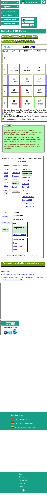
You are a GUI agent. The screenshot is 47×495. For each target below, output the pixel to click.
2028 (6, 186)
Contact (21, 486)
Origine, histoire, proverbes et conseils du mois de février (23, 277)
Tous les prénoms (19, 235)
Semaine (15, 187)
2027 (6, 182)
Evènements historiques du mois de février (18, 275)
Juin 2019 (25, 187)
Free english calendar (22, 419)
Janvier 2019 (26, 169)
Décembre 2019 (28, 206)
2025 (6, 176)
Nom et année (18, 246)
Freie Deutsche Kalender (24, 423)
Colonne (5, 216)
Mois (23, 37)
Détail (15, 249)
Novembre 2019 (28, 203)
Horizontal (5, 237)
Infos (35, 37)
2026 (6, 179)
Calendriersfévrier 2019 (10, 323)
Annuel (14, 169)
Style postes (6, 223)
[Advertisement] (32, 10)
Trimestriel (16, 176)
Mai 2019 (25, 184)
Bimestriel (15, 179)
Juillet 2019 (26, 190)
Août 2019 (25, 193)
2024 (6, 173)
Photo (4, 41)
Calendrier (15, 37)
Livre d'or (22, 483)
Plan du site (23, 480)
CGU (20, 474)
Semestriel (16, 173)
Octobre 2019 (27, 200)
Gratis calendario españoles (25, 427)
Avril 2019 (25, 180)
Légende (12, 41)
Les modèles (20, 255)
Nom (15, 243)
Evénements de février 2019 (13, 280)
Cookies (22, 477)
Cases (29, 37)
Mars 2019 (26, 177)
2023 (6, 169)
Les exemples (33, 255)
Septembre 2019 (28, 197)
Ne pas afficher (18, 219)
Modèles (5, 37)
